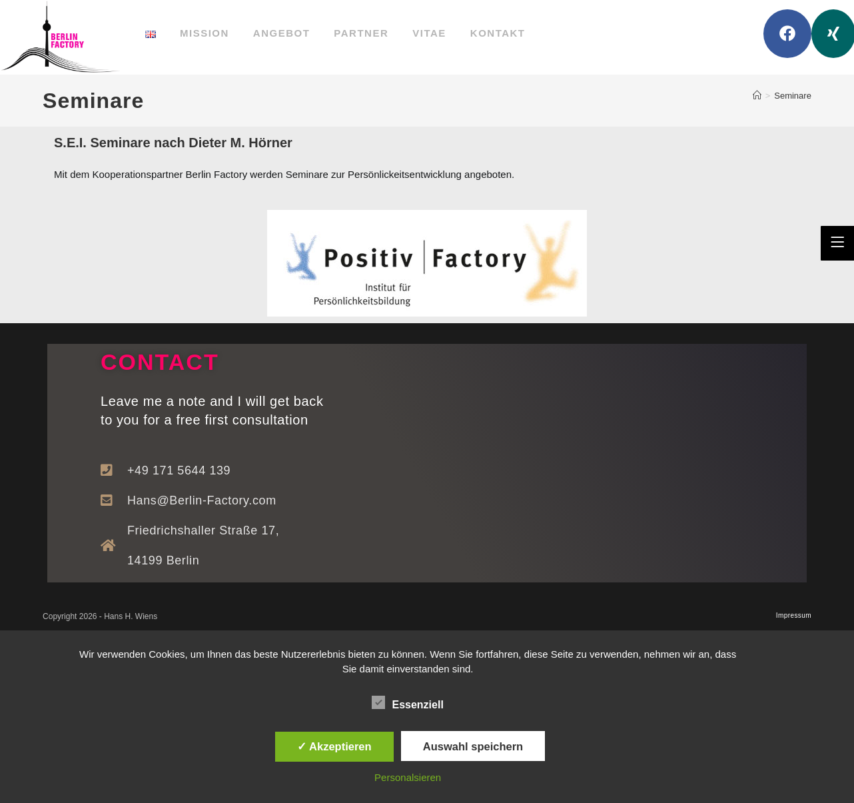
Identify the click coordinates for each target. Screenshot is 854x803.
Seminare (792, 96)
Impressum (793, 615)
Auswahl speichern (473, 746)
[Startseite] (757, 96)
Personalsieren (407, 777)
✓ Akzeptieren (334, 746)
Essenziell (407, 702)
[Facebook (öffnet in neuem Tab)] (787, 33)
